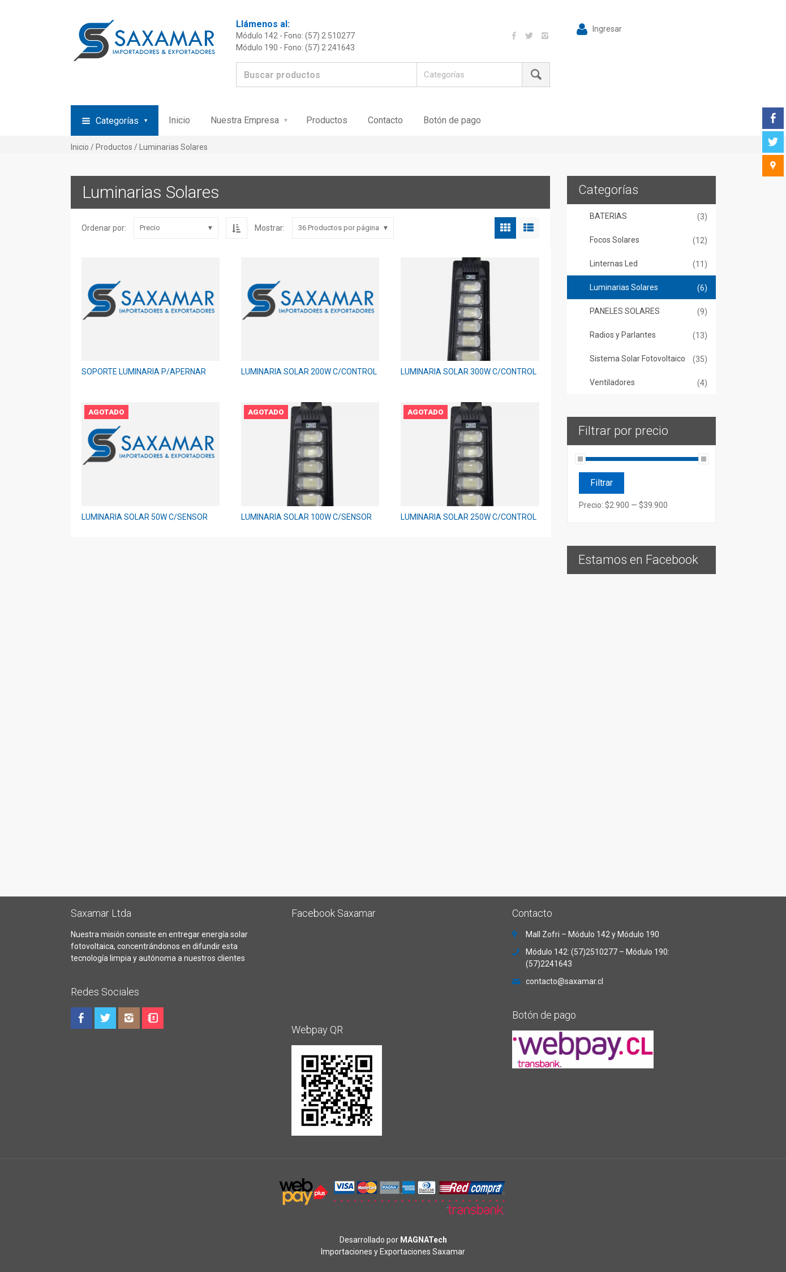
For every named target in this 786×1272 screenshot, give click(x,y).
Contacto (385, 120)
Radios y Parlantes (623, 334)
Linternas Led (614, 263)
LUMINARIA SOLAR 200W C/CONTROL (309, 371)
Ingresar (607, 28)
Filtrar (601, 482)
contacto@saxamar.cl (564, 981)
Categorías (117, 120)
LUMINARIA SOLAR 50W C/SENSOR (144, 516)
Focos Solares (614, 239)
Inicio (179, 120)
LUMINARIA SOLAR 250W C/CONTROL (468, 516)
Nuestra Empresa (245, 120)
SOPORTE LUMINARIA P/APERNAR (143, 371)
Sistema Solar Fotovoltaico (637, 358)
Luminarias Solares (624, 287)
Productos (326, 120)
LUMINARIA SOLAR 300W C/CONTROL (468, 371)
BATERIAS (608, 216)
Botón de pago (452, 120)
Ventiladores (612, 382)
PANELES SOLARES (625, 311)
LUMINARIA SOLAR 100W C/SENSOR (306, 516)
